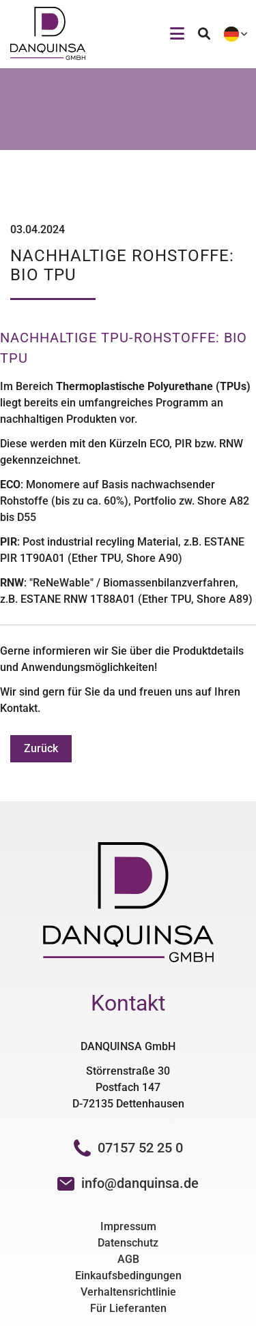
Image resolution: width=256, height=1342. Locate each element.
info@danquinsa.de (140, 1183)
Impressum (128, 1226)
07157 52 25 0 (128, 1147)
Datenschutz (128, 1242)
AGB (128, 1259)
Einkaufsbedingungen (128, 1275)
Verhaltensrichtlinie (128, 1291)
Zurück (41, 748)
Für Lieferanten (128, 1308)
